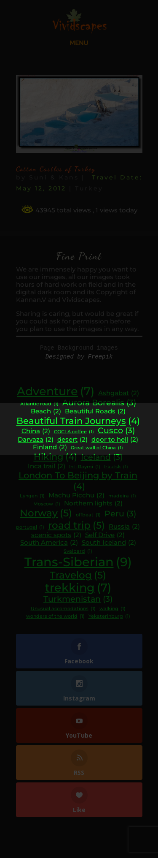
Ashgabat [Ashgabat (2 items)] (118, 393)
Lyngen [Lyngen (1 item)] (32, 496)
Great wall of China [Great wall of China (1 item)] (97, 448)
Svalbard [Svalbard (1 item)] (78, 551)
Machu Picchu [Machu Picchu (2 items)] (76, 495)
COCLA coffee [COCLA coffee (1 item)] (74, 432)
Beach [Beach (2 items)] (46, 411)
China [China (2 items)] (35, 431)
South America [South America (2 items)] (49, 543)
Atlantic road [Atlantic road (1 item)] (39, 404)
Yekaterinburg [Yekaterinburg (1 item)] (109, 616)
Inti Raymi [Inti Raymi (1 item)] (84, 467)
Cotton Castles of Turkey (55, 169)
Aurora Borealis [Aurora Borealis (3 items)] (99, 402)
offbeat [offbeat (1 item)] (88, 515)
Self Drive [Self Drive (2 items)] (105, 535)
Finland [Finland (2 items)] (50, 447)
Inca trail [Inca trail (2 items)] (46, 466)
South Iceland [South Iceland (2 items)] (109, 543)
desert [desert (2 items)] (72, 440)
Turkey (89, 188)
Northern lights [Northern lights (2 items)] (93, 504)
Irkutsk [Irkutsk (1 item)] (116, 467)
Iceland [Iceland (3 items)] (102, 457)
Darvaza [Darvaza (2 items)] (36, 440)
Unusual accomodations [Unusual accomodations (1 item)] (63, 609)
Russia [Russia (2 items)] (124, 527)
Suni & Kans (54, 177)
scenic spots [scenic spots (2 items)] (56, 535)
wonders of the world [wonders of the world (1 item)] (55, 616)
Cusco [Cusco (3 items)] (116, 430)
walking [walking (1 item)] (112, 609)
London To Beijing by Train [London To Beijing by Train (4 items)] (78, 480)
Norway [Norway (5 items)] (46, 513)
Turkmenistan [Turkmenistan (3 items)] (77, 599)
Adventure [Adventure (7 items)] (55, 391)
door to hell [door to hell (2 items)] (114, 440)
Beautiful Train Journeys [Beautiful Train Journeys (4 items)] (78, 420)
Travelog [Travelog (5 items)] (78, 575)
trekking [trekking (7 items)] (78, 588)
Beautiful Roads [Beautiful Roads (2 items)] (95, 411)
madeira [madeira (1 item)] (122, 496)
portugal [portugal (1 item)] (30, 527)
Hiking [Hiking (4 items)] (55, 456)
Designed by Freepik (79, 356)
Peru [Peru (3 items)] (120, 514)
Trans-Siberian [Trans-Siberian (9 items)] (78, 561)
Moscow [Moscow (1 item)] (46, 504)
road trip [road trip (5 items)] (76, 525)
